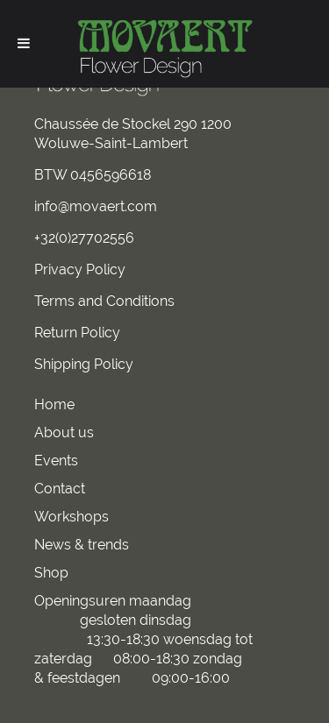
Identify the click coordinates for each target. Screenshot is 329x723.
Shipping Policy (83, 364)
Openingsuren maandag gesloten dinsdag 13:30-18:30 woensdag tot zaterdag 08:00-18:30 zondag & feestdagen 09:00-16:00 (143, 639)
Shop (51, 572)
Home (54, 404)
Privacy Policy (79, 269)
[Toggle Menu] (23, 43)
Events (56, 460)
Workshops (71, 516)
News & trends (81, 544)
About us (64, 432)
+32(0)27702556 (84, 238)
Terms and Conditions (104, 301)
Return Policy (77, 332)
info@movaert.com (95, 206)
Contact (59, 488)
